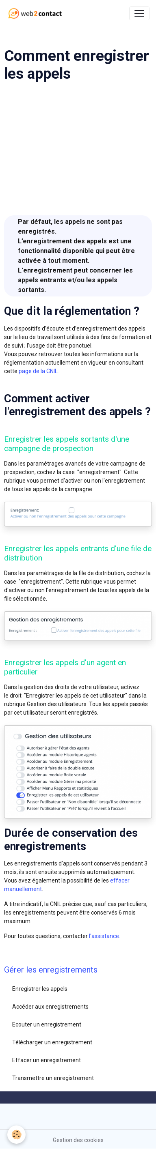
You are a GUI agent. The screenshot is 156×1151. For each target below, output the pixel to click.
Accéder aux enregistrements (50, 1006)
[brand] (36, 13)
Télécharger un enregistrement (52, 1042)
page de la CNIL (38, 371)
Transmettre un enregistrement (53, 1078)
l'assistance (104, 936)
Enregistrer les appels (39, 989)
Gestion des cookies (78, 1140)
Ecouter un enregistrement (46, 1024)
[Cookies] (16, 1134)
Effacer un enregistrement (46, 1060)
